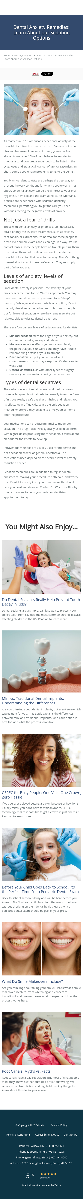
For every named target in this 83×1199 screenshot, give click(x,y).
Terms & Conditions (18, 1134)
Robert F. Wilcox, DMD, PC (18, 55)
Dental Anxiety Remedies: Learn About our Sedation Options (39, 57)
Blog (39, 55)
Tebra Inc (41, 1125)
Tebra (58, 1185)
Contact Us (70, 1134)
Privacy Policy (59, 1125)
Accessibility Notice (47, 1134)
